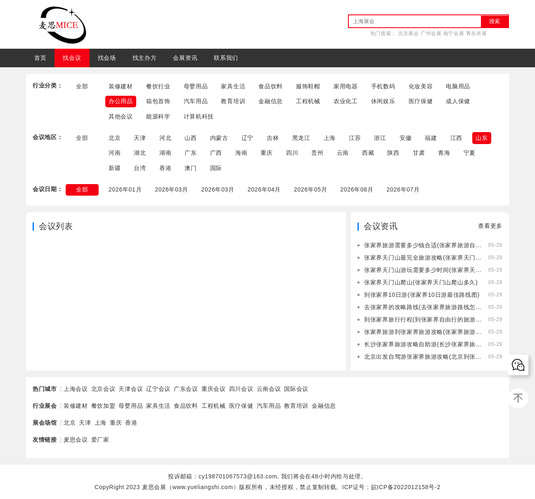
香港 (165, 168)
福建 (431, 138)
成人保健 (458, 101)
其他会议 (121, 116)
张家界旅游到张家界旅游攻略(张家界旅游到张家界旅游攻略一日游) (423, 332)
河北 (165, 138)
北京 (115, 138)
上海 (330, 138)
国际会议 (296, 388)
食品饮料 (270, 86)
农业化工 (346, 101)
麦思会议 (76, 439)
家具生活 (233, 86)
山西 (190, 138)
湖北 (140, 152)
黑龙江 (301, 138)
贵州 (317, 152)
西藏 (368, 152)
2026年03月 (171, 189)
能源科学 (158, 116)
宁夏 (470, 152)
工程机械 (308, 101)
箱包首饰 (158, 101)
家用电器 (346, 86)
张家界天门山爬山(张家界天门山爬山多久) (421, 282)
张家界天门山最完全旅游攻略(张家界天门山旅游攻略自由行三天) (423, 257)
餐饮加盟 (103, 405)
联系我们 (226, 57)
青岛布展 (476, 33)
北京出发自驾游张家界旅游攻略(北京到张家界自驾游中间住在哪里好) (423, 356)
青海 (444, 152)
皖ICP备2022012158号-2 (405, 487)
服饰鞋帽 (308, 86)
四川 (292, 152)
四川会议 (241, 388)
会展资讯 (185, 57)
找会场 (107, 57)
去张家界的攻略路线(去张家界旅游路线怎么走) (423, 307)
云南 (343, 152)
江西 (456, 138)
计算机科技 (199, 116)
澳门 (190, 168)
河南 (115, 152)
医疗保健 (421, 101)
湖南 (165, 152)
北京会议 (103, 388)
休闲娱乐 (383, 101)
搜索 (494, 21)
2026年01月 (125, 189)
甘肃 (419, 152)
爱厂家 (100, 439)
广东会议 (186, 388)
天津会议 (130, 388)
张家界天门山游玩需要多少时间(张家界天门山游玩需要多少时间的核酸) (423, 270)
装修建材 (121, 86)
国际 (216, 168)
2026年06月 (357, 189)
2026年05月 (310, 189)
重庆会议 (213, 388)
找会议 (72, 57)
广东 (190, 152)
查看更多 (490, 225)
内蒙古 (219, 138)
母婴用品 (196, 86)
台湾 (140, 168)
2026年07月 (403, 189)
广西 (216, 152)
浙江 (380, 138)
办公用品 (121, 101)
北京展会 (408, 33)
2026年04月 (264, 189)
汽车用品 (196, 101)
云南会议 (269, 388)
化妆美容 (421, 86)
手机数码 (383, 86)
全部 (82, 86)
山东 (482, 138)
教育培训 (233, 101)
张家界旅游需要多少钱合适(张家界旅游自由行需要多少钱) (423, 245)
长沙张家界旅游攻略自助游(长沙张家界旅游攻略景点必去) (423, 344)
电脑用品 (458, 86)
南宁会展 (453, 33)
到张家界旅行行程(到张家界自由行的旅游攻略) (423, 319)
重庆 (266, 152)
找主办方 (145, 57)
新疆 (115, 168)
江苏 (355, 138)
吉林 (273, 138)
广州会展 (431, 33)
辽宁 (247, 138)
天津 (140, 138)
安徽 (406, 138)
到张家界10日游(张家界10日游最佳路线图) (422, 294)
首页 (40, 57)
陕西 (393, 152)
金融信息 (270, 101)
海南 (241, 152)
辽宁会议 (158, 388)
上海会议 (76, 388)
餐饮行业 (158, 86)
